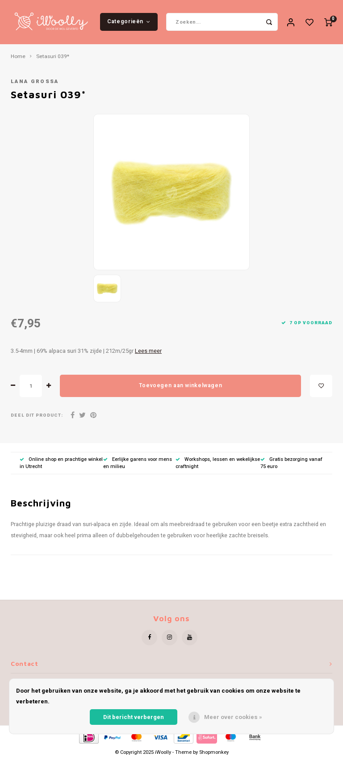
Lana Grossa (35, 82)
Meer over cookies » (233, 717)
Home (18, 57)
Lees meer (148, 351)
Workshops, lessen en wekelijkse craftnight (218, 463)
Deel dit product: (37, 416)
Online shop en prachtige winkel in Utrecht (61, 463)
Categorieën (128, 22)
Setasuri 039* (52, 57)
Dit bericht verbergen (133, 717)
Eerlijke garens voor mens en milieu (137, 463)
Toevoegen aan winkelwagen (180, 386)
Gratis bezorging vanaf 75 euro (291, 463)
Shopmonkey (214, 753)
